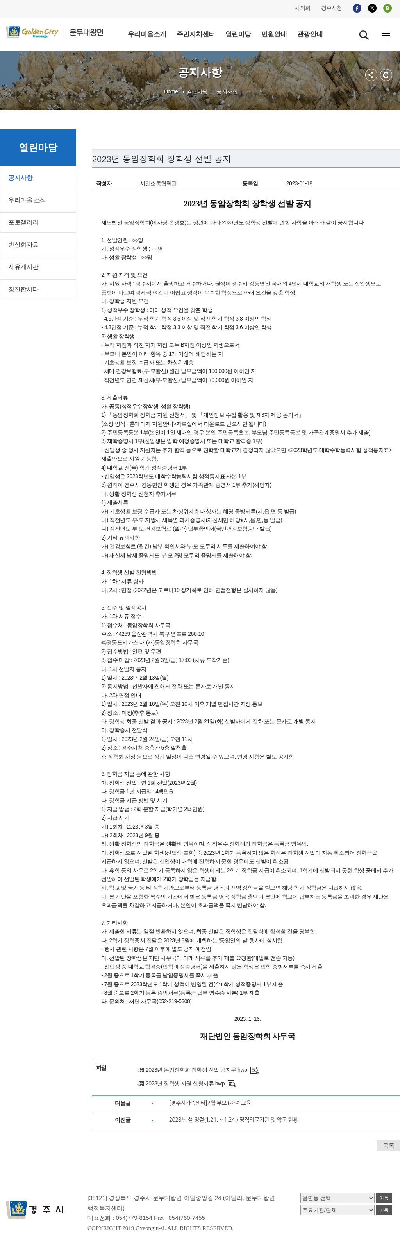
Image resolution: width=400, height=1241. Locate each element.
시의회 (303, 8)
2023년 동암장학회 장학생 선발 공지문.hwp (196, 1070)
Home (171, 91)
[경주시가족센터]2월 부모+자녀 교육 (210, 1103)
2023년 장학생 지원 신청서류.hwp (185, 1083)
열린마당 (197, 91)
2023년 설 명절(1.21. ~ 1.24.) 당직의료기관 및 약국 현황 (233, 1120)
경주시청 (331, 8)
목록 (388, 1145)
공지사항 (227, 91)
